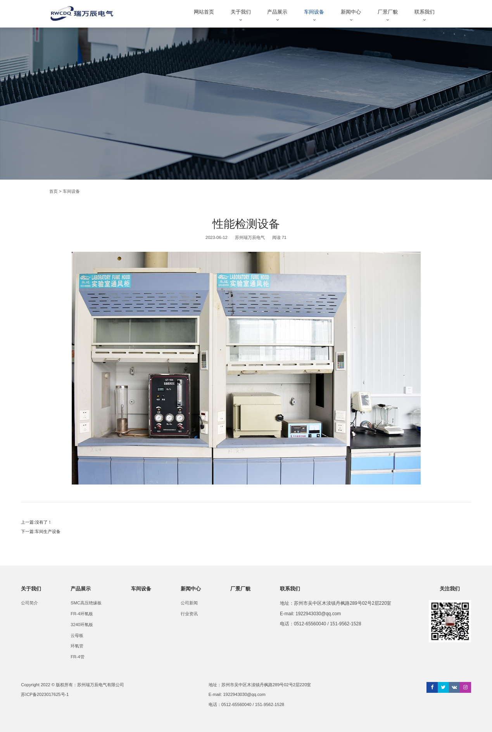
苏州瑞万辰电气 (250, 237)
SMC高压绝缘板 (86, 602)
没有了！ (43, 522)
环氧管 (77, 646)
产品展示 (277, 12)
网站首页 (204, 12)
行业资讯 (189, 613)
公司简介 (29, 602)
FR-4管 (78, 656)
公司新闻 (189, 602)
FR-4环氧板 (82, 613)
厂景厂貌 (388, 12)
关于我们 (241, 12)
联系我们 (424, 12)
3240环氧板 (82, 624)
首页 (53, 191)
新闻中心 (351, 12)
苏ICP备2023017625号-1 (45, 694)
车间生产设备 (47, 531)
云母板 (77, 635)
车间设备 (314, 12)
